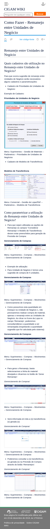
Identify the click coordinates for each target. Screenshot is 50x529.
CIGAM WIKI (14, 9)
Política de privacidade (14, 523)
